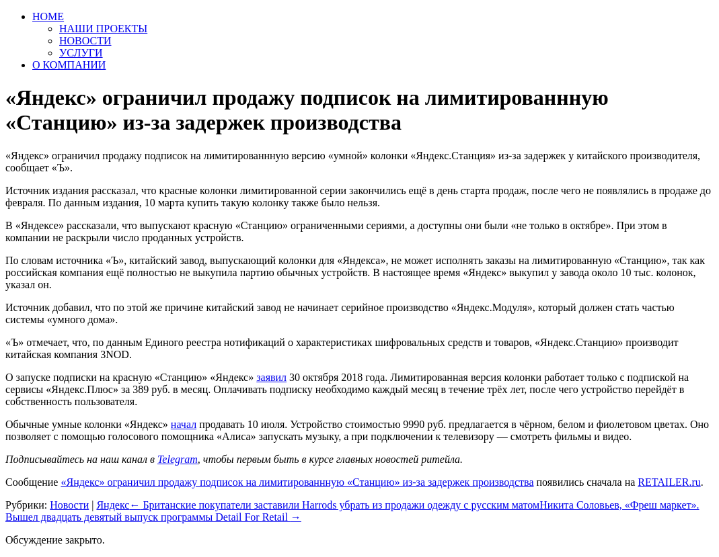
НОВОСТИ (85, 40)
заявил (271, 377)
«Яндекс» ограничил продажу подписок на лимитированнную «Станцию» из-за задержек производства (297, 482)
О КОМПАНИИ (69, 65)
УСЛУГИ (81, 52)
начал (183, 424)
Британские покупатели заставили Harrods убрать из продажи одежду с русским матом (334, 505)
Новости (69, 505)
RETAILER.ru (669, 482)
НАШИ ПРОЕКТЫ (103, 28)
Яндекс (112, 505)
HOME (48, 16)
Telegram (177, 459)
